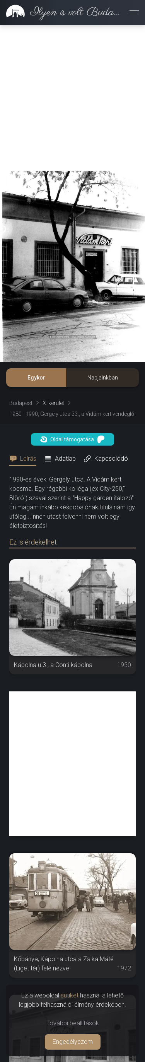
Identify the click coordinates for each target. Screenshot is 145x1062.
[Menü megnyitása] (134, 12)
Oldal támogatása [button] (72, 439)
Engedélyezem (73, 1041)
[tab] (25, 459)
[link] (61, 12)
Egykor (36, 377)
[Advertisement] (72, 97)
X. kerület (53, 403)
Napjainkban (102, 377)
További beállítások (72, 1023)
